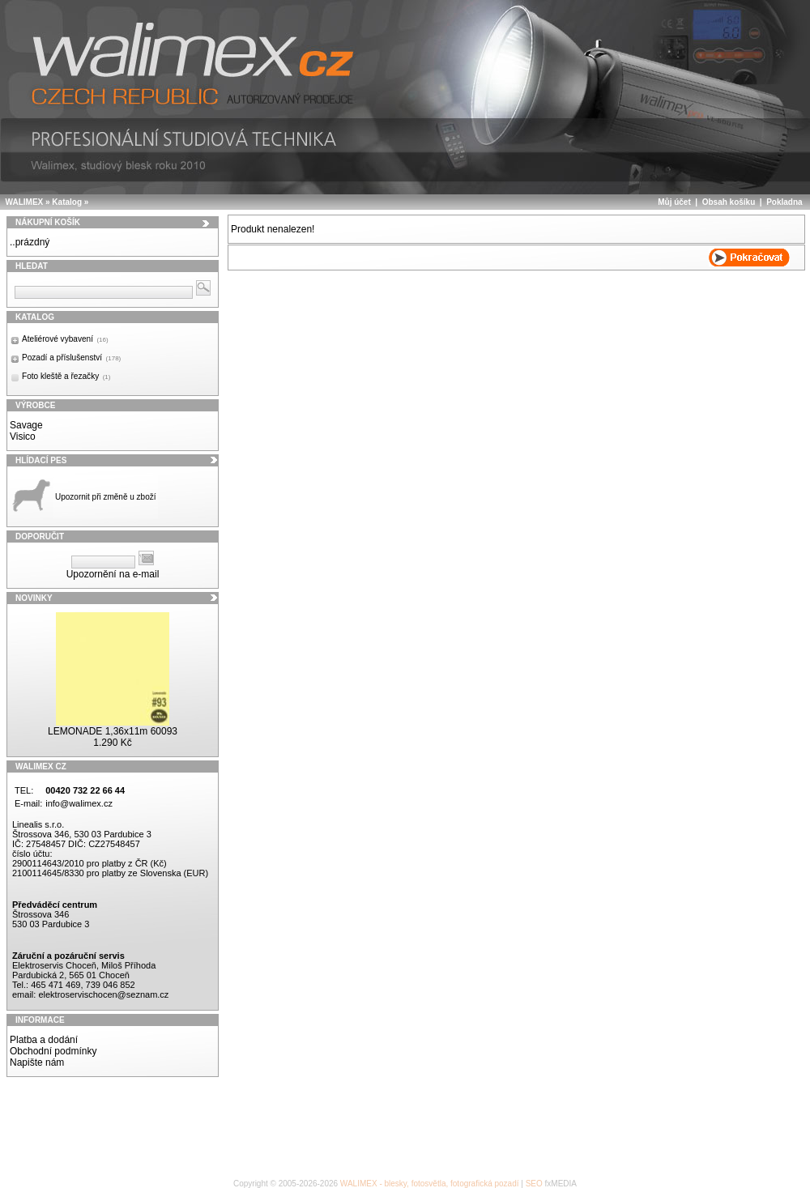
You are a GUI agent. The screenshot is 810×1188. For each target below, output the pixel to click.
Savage (26, 425)
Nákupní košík (47, 222)
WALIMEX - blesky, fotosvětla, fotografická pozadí (429, 1183)
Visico (23, 436)
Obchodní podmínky (53, 1051)
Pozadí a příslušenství (71, 357)
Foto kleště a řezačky (66, 376)
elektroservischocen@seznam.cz (103, 994)
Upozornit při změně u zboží (105, 496)
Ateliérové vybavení (65, 338)
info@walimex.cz (79, 803)
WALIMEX (25, 202)
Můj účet (674, 202)
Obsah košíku (729, 202)
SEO (534, 1183)
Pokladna (784, 202)
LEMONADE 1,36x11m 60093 (112, 731)
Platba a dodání (44, 1039)
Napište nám (37, 1062)
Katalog (67, 202)
